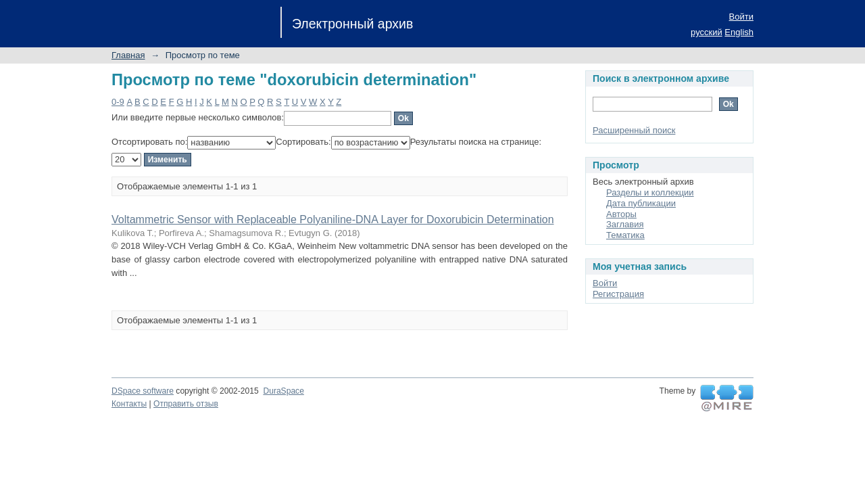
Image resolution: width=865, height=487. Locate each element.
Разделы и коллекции (650, 192)
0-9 (118, 102)
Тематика (625, 235)
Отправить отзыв (185, 404)
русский (706, 32)
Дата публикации (641, 203)
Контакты (129, 404)
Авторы (621, 214)
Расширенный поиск (634, 130)
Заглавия (625, 224)
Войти (741, 16)
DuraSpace (283, 391)
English (738, 32)
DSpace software (143, 391)
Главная (128, 55)
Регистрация (618, 294)
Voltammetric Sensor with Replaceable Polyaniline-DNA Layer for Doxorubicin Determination (333, 219)
